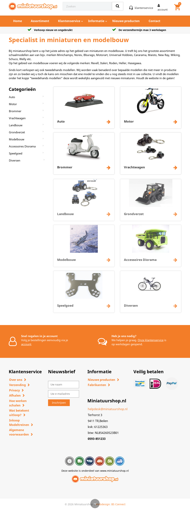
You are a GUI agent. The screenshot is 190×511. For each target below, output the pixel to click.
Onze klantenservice (150, 340)
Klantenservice (69, 21)
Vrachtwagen (17, 118)
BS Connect (118, 504)
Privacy (14, 390)
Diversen (14, 160)
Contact (154, 21)
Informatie (96, 21)
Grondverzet (17, 132)
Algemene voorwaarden (19, 432)
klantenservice (144, 8)
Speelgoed (15, 153)
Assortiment (40, 21)
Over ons (15, 380)
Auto (12, 97)
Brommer (15, 111)
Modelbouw (16, 139)
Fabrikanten (97, 385)
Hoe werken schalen (18, 403)
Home (17, 21)
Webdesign (103, 504)
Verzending (17, 385)
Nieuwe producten (126, 21)
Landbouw (15, 125)
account (26, 344)
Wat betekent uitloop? (19, 412)
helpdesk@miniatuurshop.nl (107, 409)
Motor (13, 104)
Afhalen (15, 395)
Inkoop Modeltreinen (19, 422)
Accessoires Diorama (22, 146)
